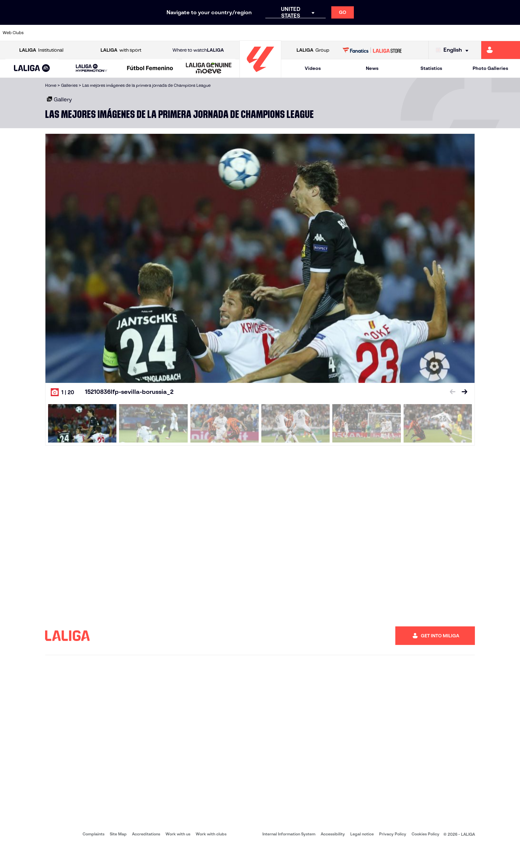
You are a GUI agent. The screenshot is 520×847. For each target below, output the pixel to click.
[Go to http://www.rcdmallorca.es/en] (340, 33)
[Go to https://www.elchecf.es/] (142, 33)
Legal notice (362, 834)
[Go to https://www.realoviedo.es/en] (414, 33)
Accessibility (333, 834)
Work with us (177, 834)
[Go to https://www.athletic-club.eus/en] (43, 33)
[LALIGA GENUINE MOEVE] (209, 68)
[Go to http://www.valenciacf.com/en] (487, 33)
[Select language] (453, 50)
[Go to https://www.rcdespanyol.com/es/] (315, 33)
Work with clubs (211, 834)
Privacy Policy (392, 834)
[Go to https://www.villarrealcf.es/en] (512, 33)
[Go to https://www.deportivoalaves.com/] (117, 33)
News (372, 68)
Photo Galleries (490, 68)
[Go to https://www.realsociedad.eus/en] (438, 33)
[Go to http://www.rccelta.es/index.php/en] (290, 33)
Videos (313, 68)
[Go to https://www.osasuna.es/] (93, 33)
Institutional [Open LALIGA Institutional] (41, 50)
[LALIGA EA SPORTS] (32, 68)
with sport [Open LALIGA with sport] (120, 50)
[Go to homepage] (260, 75)
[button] (32, 68)
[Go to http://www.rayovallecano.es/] (265, 33)
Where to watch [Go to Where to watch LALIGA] (198, 50)
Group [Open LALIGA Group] (312, 50)
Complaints (93, 834)
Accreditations (146, 834)
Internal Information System (288, 834)
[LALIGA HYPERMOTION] (92, 68)
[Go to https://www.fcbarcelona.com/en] (167, 33)
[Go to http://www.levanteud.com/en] (241, 33)
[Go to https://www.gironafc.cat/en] (216, 33)
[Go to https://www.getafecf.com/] (191, 33)
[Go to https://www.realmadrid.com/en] (389, 33)
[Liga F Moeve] (150, 68)
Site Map (118, 834)
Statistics (431, 68)
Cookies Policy (425, 834)
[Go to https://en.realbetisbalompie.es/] (364, 33)
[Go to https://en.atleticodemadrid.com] (68, 33)
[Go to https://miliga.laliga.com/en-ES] (500, 50)
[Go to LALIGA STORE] (372, 50)
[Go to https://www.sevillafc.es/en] (463, 33)
